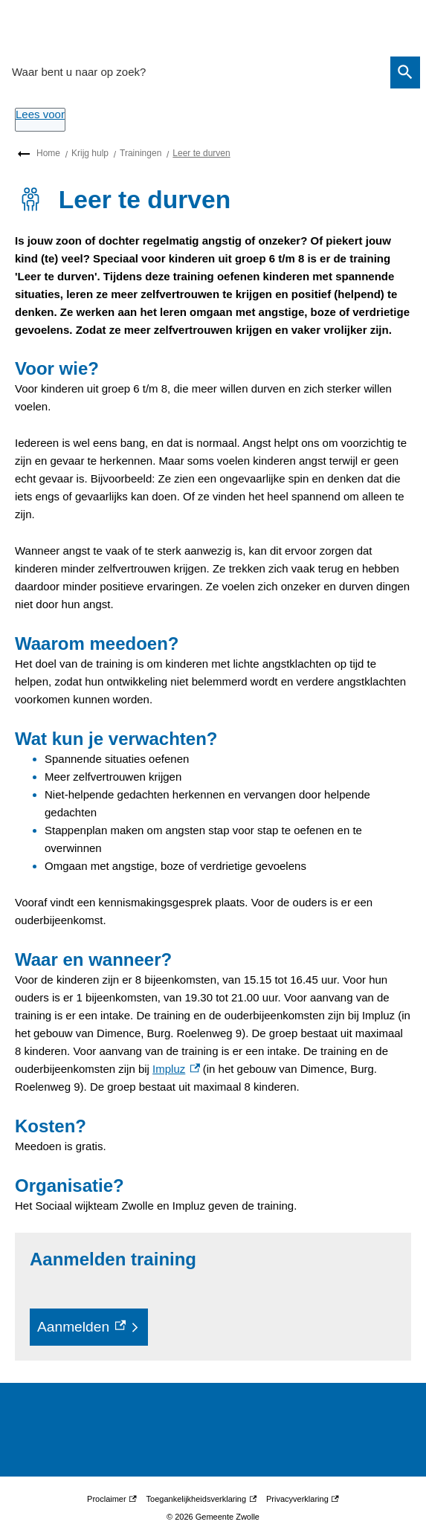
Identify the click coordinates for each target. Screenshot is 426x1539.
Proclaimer (112, 1499)
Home (48, 153)
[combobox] (196, 72)
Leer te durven (201, 153)
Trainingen (140, 153)
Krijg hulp (90, 153)
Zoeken (403, 72)
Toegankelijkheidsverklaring (201, 1499)
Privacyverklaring (302, 1499)
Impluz (175, 1068)
